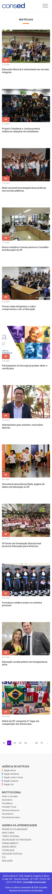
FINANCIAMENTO (10, 843)
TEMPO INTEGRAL (10, 836)
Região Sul (8, 784)
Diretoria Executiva (10, 810)
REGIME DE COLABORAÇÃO (14, 829)
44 (25, 743)
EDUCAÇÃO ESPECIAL (12, 853)
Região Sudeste (11, 781)
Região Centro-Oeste (13, 777)
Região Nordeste (11, 774)
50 (36, 743)
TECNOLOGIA (8, 850)
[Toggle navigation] (45, 5)
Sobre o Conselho (10, 796)
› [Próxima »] (47, 743)
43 (20, 743)
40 (4, 743)
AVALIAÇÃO (7, 860)
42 (14, 743)
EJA (3, 857)
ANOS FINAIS (8, 832)
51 (42, 743)
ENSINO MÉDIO (9, 846)
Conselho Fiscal (9, 806)
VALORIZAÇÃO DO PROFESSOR (16, 839)
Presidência (7, 803)
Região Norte (10, 770)
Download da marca (11, 817)
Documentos (7, 813)
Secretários (7, 799)
